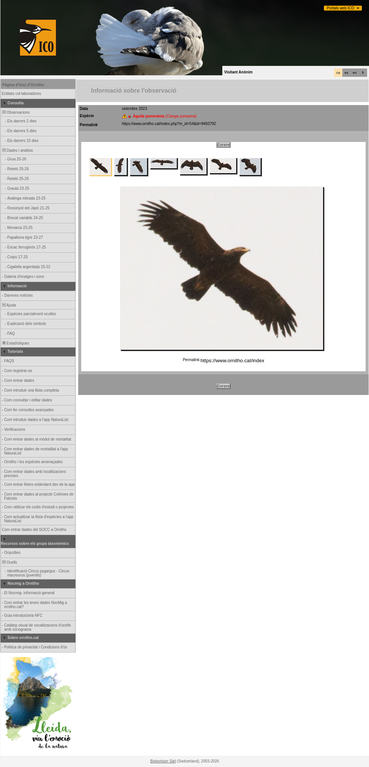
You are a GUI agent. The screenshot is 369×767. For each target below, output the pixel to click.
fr (363, 73)
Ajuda (8, 305)
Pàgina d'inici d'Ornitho (23, 85)
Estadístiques (15, 343)
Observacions (15, 112)
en (355, 73)
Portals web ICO (340, 8)
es (346, 73)
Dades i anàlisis (17, 150)
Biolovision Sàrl (163, 761)
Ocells (9, 562)
